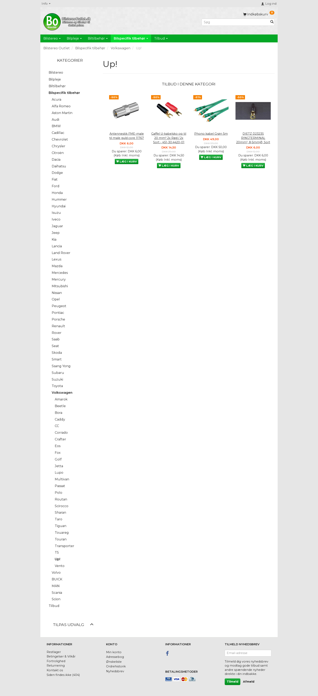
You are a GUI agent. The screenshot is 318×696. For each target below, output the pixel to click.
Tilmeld (232, 681)
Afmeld (248, 681)
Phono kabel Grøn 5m (211, 134)
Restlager (54, 652)
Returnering (56, 665)
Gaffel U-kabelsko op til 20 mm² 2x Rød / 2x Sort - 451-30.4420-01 (168, 138)
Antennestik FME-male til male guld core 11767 (126, 136)
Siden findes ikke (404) (63, 675)
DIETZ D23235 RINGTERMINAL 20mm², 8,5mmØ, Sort (253, 138)
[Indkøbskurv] (258, 14)
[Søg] (272, 22)
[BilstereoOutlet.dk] (67, 21)
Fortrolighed (56, 661)
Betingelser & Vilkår (61, 656)
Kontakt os (55, 670)
